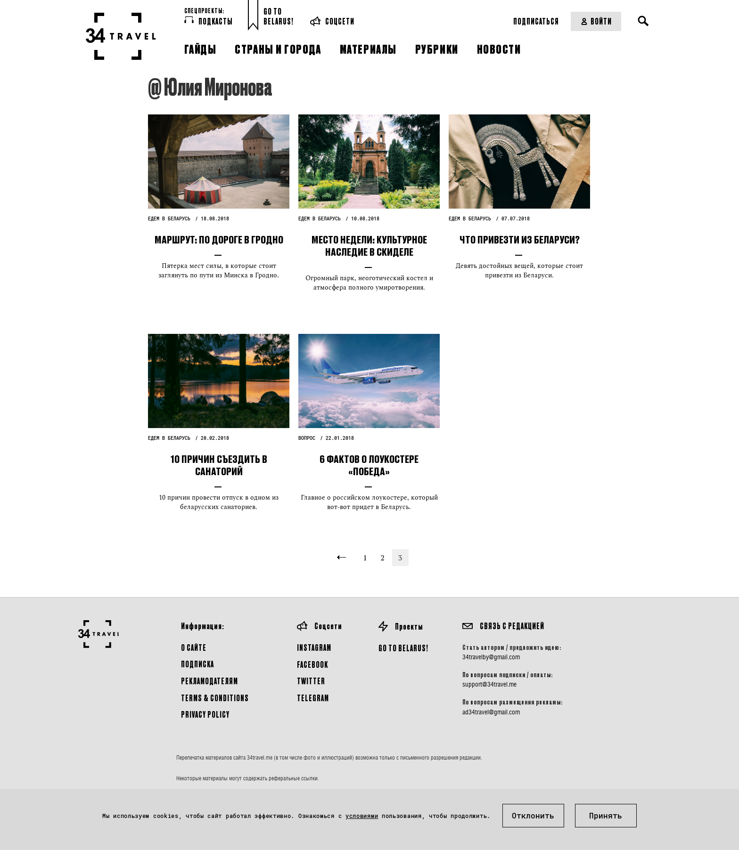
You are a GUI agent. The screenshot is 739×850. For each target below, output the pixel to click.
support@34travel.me (489, 684)
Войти (596, 21)
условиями (361, 815)
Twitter (311, 680)
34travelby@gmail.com (491, 657)
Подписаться (536, 21)
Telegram (313, 697)
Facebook (312, 664)
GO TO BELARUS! (403, 647)
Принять (605, 815)
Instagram (314, 647)
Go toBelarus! (278, 16)
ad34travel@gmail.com (491, 712)
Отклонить (533, 815)
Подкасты (208, 20)
